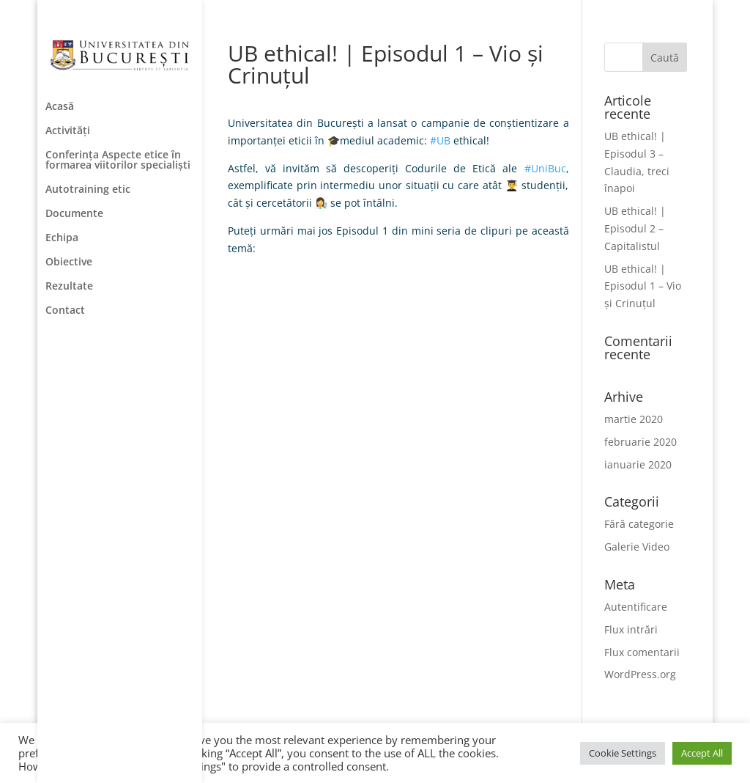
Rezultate (69, 287)
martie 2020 (633, 419)
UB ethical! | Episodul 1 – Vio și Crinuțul (642, 286)
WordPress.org (640, 674)
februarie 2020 (640, 442)
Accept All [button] (702, 753)
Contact (65, 311)
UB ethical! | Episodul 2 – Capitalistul (635, 228)
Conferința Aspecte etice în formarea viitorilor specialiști (117, 161)
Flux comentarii (642, 652)
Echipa (61, 238)
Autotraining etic (87, 190)
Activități (67, 131)
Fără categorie (639, 524)
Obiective (68, 262)
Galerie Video (636, 547)
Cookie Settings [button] (622, 753)
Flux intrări (631, 629)
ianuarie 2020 (638, 464)
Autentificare (635, 607)
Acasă (59, 107)
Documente (74, 214)
